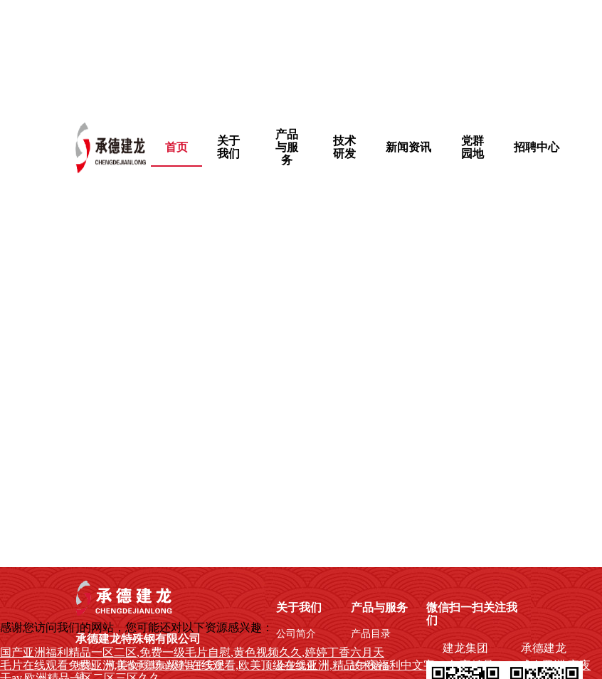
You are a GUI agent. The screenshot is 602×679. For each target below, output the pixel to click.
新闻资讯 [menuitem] (408, 147)
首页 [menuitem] (176, 147)
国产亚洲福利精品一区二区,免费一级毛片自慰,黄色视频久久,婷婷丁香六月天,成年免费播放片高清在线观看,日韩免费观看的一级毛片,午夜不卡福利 (293, 54)
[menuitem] (229, 147)
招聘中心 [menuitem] (536, 147)
